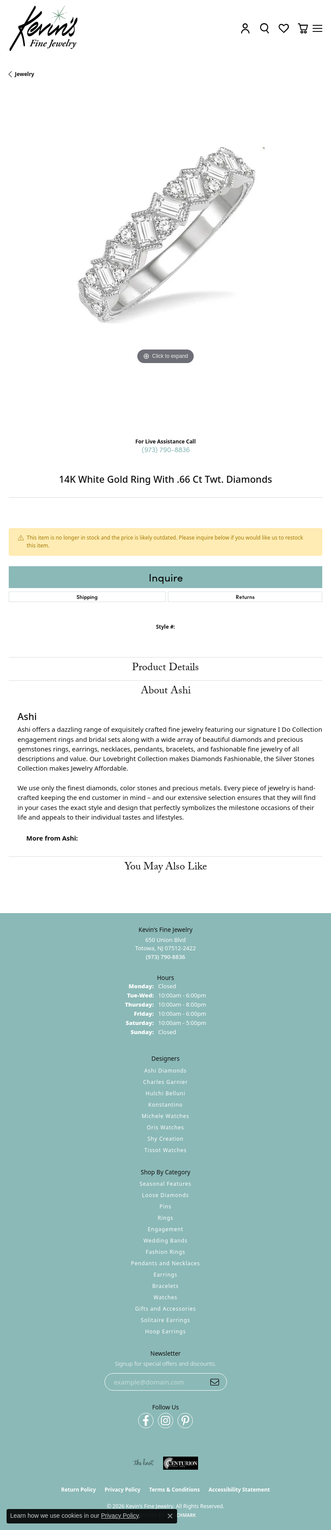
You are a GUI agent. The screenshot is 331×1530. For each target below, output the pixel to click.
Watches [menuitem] (165, 1297)
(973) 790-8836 (166, 449)
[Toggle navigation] (317, 28)
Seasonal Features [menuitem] (165, 1183)
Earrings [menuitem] (165, 1274)
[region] (165, 261)
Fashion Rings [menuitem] (165, 1252)
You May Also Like (166, 868)
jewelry (24, 74)
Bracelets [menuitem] (165, 1286)
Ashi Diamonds (165, 1070)
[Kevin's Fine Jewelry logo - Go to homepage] (44, 28)
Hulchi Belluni (165, 1093)
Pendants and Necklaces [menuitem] (165, 1263)
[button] (245, 28)
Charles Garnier (165, 1082)
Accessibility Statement (239, 1489)
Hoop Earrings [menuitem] (165, 1331)
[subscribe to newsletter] (214, 1382)
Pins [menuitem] (165, 1206)
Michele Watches (165, 1116)
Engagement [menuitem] (166, 1229)
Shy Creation (165, 1138)
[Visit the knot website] (143, 1463)
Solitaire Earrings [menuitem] (165, 1320)
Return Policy (78, 1489)
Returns (245, 596)
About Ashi (166, 692)
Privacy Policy (122, 1489)
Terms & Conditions (174, 1489)
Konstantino (165, 1104)
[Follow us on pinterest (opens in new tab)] (185, 1420)
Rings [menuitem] (166, 1218)
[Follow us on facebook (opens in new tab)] (145, 1420)
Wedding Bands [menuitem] (165, 1240)
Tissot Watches (165, 1150)
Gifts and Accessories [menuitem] (165, 1308)
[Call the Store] (165, 957)
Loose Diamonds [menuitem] (165, 1195)
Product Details (165, 669)
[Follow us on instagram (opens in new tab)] (165, 1420)
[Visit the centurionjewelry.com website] (180, 1463)
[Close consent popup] (170, 1516)
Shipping (87, 596)
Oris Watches (166, 1127)
